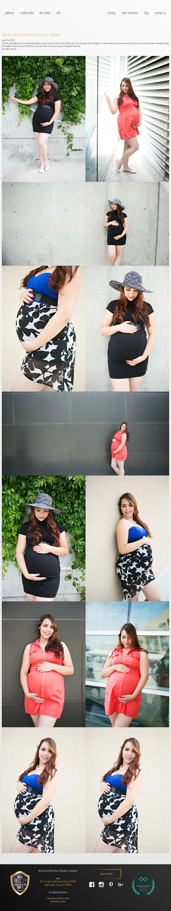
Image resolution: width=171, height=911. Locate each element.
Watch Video (26, 12)
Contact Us (160, 12)
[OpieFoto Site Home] (84, 12)
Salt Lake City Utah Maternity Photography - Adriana (30, 34)
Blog (146, 12)
